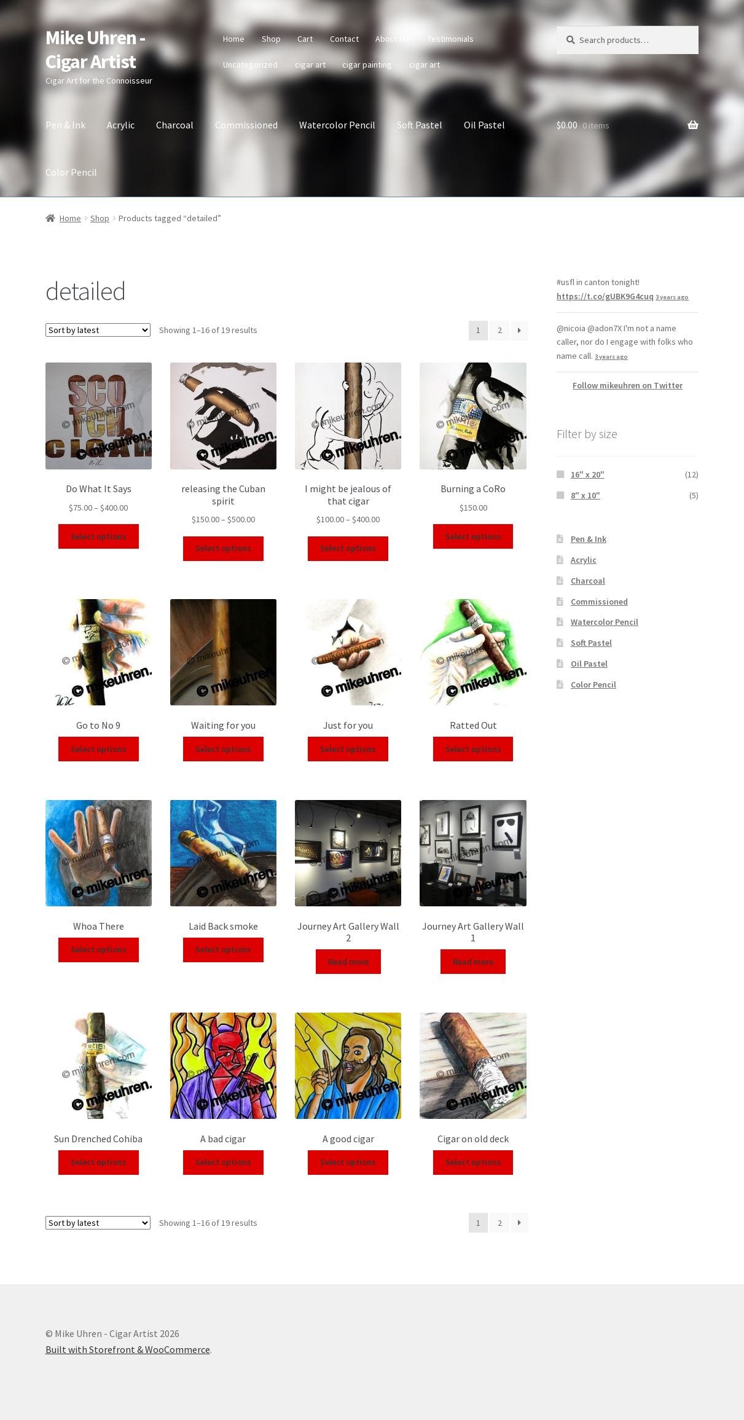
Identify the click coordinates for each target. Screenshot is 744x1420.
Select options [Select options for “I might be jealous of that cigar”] (348, 548)
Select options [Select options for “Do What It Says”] (99, 536)
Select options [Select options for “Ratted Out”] (473, 749)
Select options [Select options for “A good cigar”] (348, 1161)
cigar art (310, 64)
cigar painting (367, 64)
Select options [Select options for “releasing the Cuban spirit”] (223, 548)
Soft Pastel (419, 125)
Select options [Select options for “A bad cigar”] (223, 1161)
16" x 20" (588, 474)
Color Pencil (71, 172)
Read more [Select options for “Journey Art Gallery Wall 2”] (348, 961)
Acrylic (121, 125)
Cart (305, 38)
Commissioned (246, 125)
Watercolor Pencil (337, 125)
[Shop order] (98, 330)
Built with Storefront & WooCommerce (127, 1349)
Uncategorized (250, 64)
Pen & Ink (65, 125)
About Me (392, 38)
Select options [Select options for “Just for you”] (348, 749)
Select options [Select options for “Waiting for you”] (223, 749)
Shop (271, 38)
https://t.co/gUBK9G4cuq (605, 296)
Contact (344, 38)
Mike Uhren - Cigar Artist (95, 49)
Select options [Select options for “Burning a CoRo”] (473, 536)
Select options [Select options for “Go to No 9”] (99, 749)
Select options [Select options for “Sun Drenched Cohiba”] (99, 1161)
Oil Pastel (484, 125)
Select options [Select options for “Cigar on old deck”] (473, 1161)
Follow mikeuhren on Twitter (628, 385)
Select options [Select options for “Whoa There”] (99, 949)
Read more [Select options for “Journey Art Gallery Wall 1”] (473, 961)
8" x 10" (585, 495)
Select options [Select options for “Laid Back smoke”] (223, 949)
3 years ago (672, 297)
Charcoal (175, 125)
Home (234, 38)
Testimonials (451, 38)
